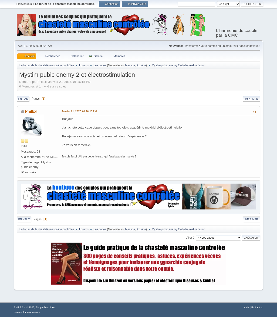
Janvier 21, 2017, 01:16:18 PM (79, 111)
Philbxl (31, 111)
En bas (23, 99)
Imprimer (251, 99)
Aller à (190, 237)
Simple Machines (45, 307)
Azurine (141, 65)
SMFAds (18, 312)
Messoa (130, 65)
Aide (246, 307)
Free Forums (33, 312)
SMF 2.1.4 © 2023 (24, 307)
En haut (24, 219)
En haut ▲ (257, 307)
